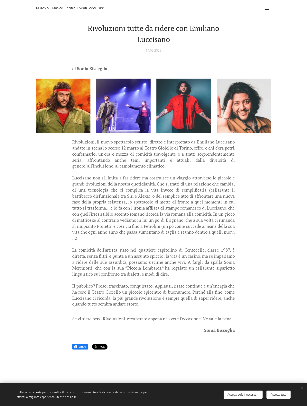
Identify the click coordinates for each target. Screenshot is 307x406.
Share (80, 346)
